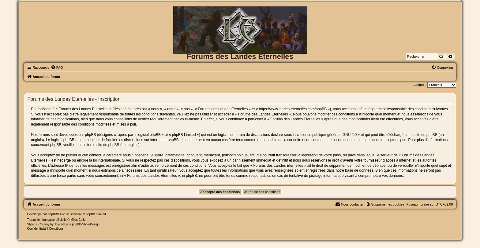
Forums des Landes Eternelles (240, 56)
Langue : (419, 84)
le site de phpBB (424, 135)
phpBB (52, 214)
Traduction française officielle (46, 219)
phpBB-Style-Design (85, 224)
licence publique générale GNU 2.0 (328, 135)
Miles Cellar (78, 219)
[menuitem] (57, 67)
